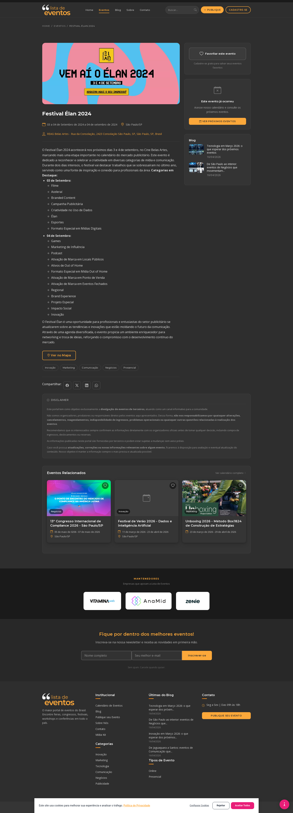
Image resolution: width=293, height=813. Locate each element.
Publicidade (102, 784)
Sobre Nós (101, 723)
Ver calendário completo (230, 473)
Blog (118, 9)
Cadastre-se (238, 9)
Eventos (104, 9)
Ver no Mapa (59, 355)
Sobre (130, 9)
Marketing (69, 367)
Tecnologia (102, 766)
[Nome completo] (106, 655)
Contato (145, 9)
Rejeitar (221, 805)
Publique (212, 9)
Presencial (130, 367)
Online (152, 771)
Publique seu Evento (107, 717)
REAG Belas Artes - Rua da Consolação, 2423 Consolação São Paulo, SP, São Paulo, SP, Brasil (104, 134)
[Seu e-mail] (157, 655)
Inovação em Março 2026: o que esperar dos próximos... (173, 738)
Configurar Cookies (199, 805)
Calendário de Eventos (109, 705)
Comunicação (90, 367)
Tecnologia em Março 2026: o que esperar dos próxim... (173, 710)
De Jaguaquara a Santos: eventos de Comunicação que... (173, 751)
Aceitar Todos (242, 805)
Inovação (50, 367)
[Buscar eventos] (179, 10)
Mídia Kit (100, 734)
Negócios (111, 367)
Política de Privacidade (137, 805)
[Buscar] (195, 10)
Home (89, 9)
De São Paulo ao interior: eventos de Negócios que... (173, 724)
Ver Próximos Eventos (217, 121)
